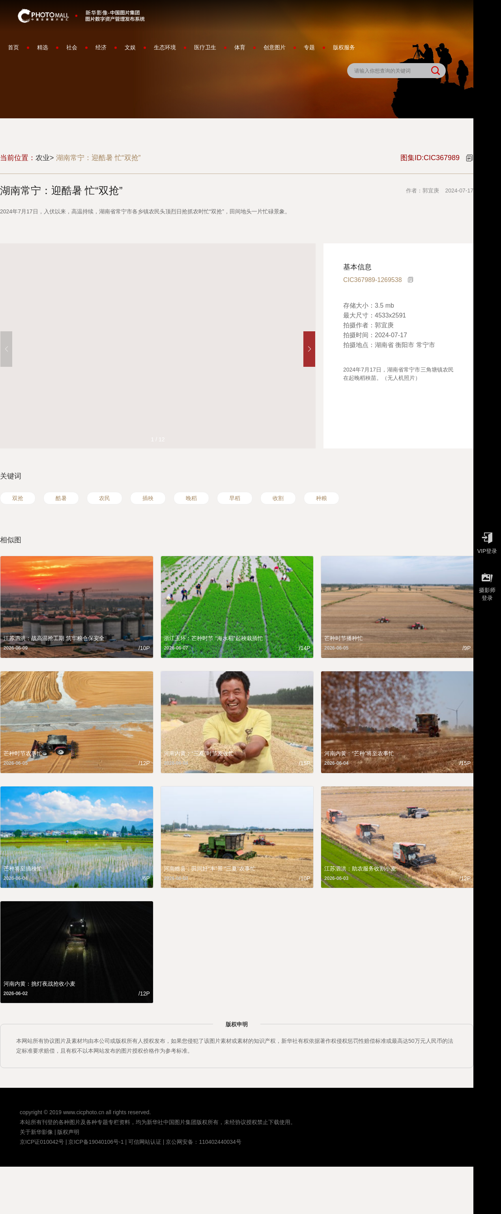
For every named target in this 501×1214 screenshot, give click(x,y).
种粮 (321, 498)
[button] (309, 349)
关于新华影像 (36, 1132)
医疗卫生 (205, 47)
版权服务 (344, 47)
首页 (13, 47)
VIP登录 (487, 541)
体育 (239, 47)
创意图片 (275, 47)
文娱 (130, 47)
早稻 (234, 498)
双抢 (17, 498)
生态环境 (165, 47)
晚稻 (191, 498)
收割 (278, 498)
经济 (101, 47)
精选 (42, 47)
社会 (71, 47)
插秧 (147, 498)
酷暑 (61, 498)
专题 (309, 47)
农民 (104, 498)
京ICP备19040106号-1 (95, 1142)
